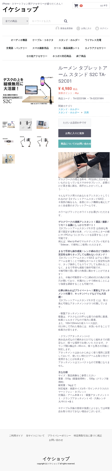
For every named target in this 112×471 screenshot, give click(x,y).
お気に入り (83, 28)
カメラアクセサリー (95, 48)
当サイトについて (35, 435)
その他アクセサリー (36, 56)
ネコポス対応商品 (61, 56)
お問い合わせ (56, 440)
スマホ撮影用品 (40, 48)
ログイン (101, 28)
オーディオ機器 (19, 40)
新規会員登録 (64, 28)
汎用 (86, 112)
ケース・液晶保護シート (67, 48)
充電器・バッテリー (16, 48)
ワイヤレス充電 (93, 40)
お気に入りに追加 (74, 133)
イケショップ (20, 9)
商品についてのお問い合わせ (76, 143)
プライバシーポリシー (59, 435)
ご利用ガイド (16, 435)
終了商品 (81, 56)
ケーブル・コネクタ (42, 40)
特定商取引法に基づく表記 (88, 435)
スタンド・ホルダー (69, 40)
